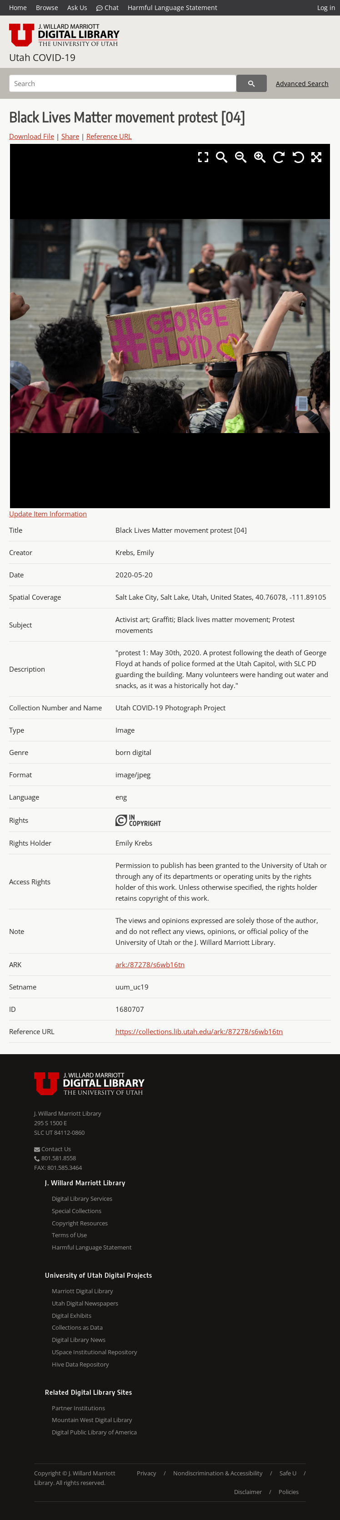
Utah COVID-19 (42, 57)
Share (70, 136)
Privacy (146, 1473)
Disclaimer (248, 1492)
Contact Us (52, 1149)
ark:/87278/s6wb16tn (150, 964)
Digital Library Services (82, 1198)
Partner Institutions (78, 1408)
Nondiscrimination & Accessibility (218, 1473)
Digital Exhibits (71, 1315)
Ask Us (77, 7)
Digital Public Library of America (94, 1432)
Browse (47, 7)
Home (18, 7)
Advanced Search (302, 83)
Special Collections (76, 1211)
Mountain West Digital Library (92, 1420)
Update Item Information (48, 513)
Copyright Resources (80, 1223)
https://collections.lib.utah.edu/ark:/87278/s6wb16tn (199, 1031)
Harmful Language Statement (172, 7)
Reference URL (109, 136)
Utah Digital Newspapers (85, 1303)
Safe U (288, 1473)
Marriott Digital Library (82, 1291)
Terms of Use (69, 1235)
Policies (289, 1492)
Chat (107, 7)
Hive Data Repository (80, 1364)
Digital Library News (78, 1340)
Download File (31, 136)
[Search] (122, 83)
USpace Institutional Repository (94, 1352)
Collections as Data (77, 1327)
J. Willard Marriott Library (67, 1113)
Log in (326, 7)
